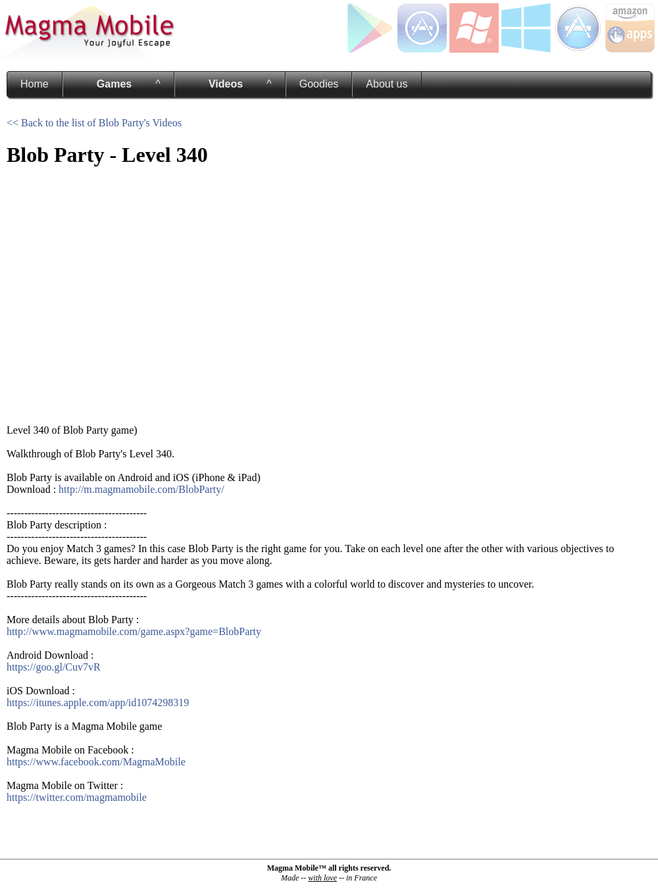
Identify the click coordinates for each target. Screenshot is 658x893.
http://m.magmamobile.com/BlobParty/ (141, 489)
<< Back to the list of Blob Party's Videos (94, 122)
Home (34, 83)
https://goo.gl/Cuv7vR (54, 667)
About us (386, 83)
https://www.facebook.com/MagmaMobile (96, 761)
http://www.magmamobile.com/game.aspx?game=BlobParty (134, 631)
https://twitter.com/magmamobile (77, 797)
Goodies (319, 83)
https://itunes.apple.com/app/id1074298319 (98, 702)
